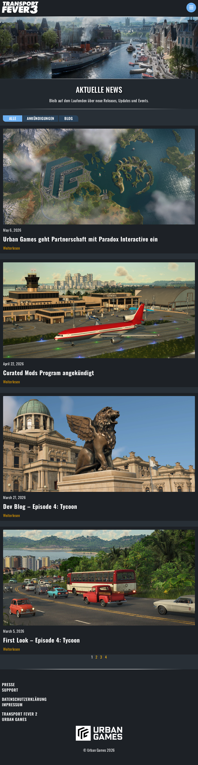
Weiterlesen (11, 248)
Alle (12, 119)
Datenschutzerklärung (24, 699)
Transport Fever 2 (19, 714)
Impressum (12, 705)
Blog (69, 119)
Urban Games (14, 719)
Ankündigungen (41, 119)
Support (10, 690)
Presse (8, 685)
